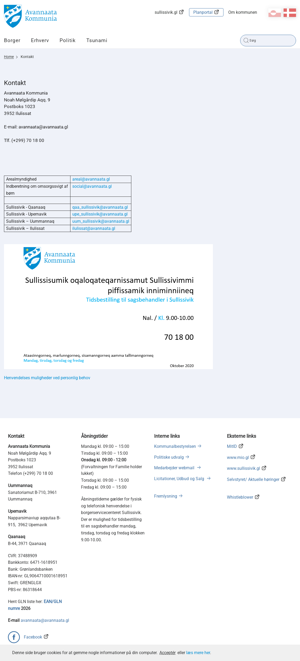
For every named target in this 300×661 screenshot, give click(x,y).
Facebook (33, 637)
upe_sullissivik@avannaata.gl (100, 214)
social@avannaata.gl (92, 186)
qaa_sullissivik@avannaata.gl (100, 207)
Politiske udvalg (169, 457)
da (290, 12)
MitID (232, 446)
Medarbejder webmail (174, 467)
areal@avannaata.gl (91, 179)
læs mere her (198, 652)
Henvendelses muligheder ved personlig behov (47, 377)
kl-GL (274, 12)
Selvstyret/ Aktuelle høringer (253, 479)
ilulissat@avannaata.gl (93, 228)
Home (9, 57)
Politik (68, 40)
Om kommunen (242, 12)
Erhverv (40, 40)
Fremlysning (165, 496)
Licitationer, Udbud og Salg (179, 478)
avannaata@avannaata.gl (45, 620)
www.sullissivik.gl (243, 468)
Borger (12, 40)
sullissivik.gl (166, 12)
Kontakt (27, 57)
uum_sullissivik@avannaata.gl (100, 221)
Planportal (203, 12)
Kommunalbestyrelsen (175, 446)
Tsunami (97, 40)
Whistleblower (240, 497)
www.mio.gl (238, 457)
